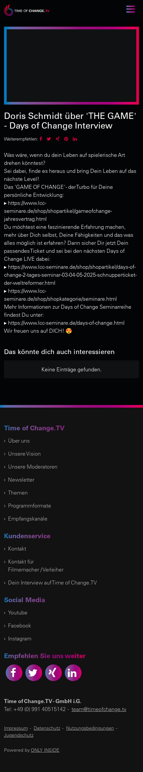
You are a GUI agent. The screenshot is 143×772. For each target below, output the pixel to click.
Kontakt (17, 548)
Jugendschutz (18, 735)
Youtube (17, 612)
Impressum (16, 728)
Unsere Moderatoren (32, 466)
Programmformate (29, 505)
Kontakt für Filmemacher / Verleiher (35, 565)
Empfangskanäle (27, 518)
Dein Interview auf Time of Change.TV (52, 582)
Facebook (19, 625)
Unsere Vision (24, 453)
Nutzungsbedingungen (90, 728)
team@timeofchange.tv (99, 709)
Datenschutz (47, 728)
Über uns (19, 440)
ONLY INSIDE (45, 750)
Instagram (19, 638)
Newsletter (21, 479)
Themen (18, 492)
